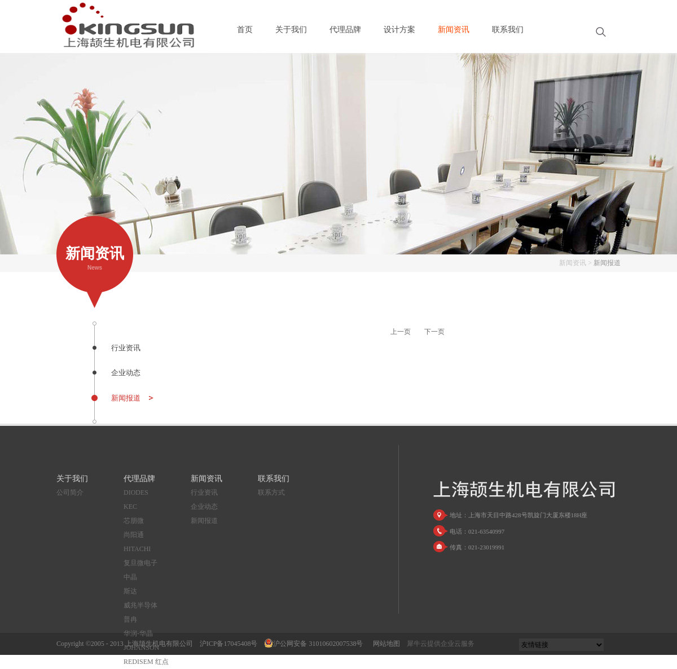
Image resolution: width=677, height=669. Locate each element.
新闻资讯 (572, 263)
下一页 (434, 332)
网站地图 (385, 644)
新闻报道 (607, 263)
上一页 (400, 332)
